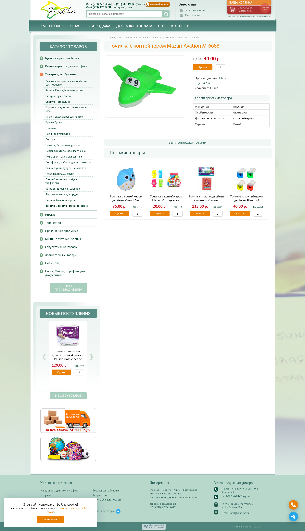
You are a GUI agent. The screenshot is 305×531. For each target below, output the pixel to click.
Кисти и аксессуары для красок (64, 116)
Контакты (180, 26)
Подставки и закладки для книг (64, 156)
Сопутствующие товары (61, 247)
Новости (166, 489)
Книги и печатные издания (63, 239)
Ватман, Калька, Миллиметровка (64, 90)
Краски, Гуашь (53, 122)
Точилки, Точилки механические (66, 205)
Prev (44, 357)
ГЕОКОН (256, 526)
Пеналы (50, 139)
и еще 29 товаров (68, 395)
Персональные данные (163, 497)
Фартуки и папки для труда (61, 194)
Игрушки (50, 215)
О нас (75, 26)
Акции (177, 489)
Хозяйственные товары (61, 255)
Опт (161, 26)
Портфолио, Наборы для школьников (68, 162)
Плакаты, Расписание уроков (62, 145)
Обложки (50, 128)
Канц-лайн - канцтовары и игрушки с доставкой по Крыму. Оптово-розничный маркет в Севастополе (59, 9)
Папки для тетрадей (57, 134)
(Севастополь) (142, 4)
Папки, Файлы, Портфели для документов (65, 273)
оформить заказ (265, 8)
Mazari (223, 78)
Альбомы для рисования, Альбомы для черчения (66, 82)
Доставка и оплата (134, 26)
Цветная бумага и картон (60, 200)
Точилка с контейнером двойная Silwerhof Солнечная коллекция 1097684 (246, 202)
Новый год (52, 263)
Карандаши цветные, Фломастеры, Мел (66, 109)
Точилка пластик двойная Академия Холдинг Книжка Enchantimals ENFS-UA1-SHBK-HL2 (206, 202)
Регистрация (192, 15)
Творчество (53, 223)
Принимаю (50, 519)
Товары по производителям (68, 287)
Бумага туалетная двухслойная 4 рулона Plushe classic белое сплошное (68, 357)
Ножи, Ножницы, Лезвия (59, 173)
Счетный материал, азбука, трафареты (61, 181)
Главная (154, 489)
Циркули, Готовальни (57, 101)
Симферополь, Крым (122, 7)
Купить (202, 67)
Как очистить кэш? (189, 497)
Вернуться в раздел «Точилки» (187, 142)
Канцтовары (52, 26)
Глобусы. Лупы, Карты (58, 96)
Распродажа (98, 26)
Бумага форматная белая (62, 58)
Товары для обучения (60, 74)
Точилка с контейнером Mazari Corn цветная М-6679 (166, 200)
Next (91, 357)
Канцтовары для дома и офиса (66, 66)
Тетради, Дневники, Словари (62, 188)
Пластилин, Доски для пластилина (65, 151)
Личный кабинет (195, 10)
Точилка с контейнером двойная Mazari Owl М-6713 (126, 200)
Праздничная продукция (61, 231)
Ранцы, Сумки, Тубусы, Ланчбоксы (65, 168)
